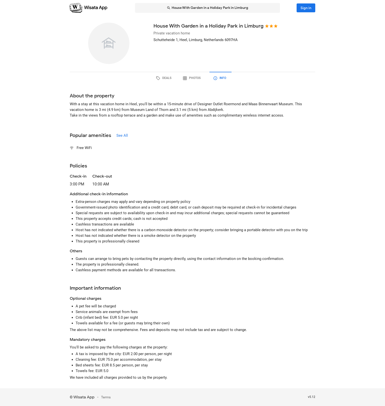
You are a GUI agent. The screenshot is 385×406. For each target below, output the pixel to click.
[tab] (164, 78)
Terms (106, 397)
